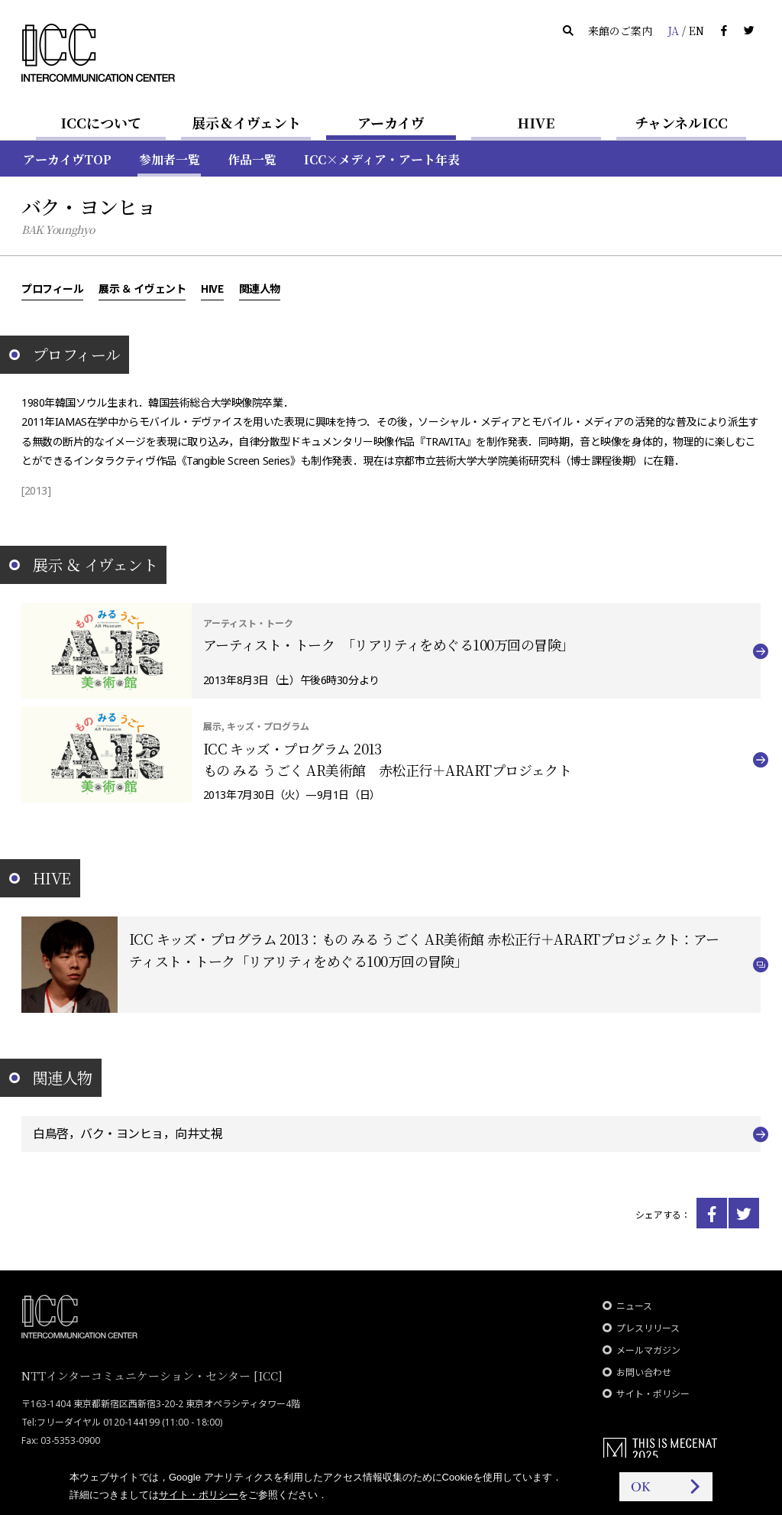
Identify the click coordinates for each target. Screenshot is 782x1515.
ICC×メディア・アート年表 (382, 159)
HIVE (536, 122)
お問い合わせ (643, 1372)
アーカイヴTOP (67, 159)
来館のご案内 (620, 30)
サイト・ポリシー (653, 1393)
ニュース (634, 1305)
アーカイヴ (391, 122)
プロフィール (52, 288)
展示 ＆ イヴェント (142, 288)
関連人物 (259, 288)
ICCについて (100, 122)
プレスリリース (648, 1328)
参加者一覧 (169, 159)
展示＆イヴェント (246, 122)
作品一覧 (252, 159)
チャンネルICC (681, 122)
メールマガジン (648, 1350)
